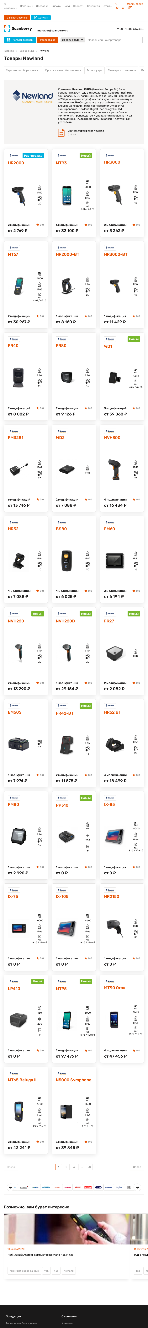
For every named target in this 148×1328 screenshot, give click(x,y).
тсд (46, 1276)
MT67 (13, 255)
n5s (56, 1276)
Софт (67, 6)
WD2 (60, 440)
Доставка (42, 6)
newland (69, 1276)
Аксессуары (95, 70)
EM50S (15, 716)
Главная (9, 50)
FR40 (13, 347)
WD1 (108, 348)
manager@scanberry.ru (52, 30)
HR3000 (113, 163)
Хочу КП (41, 17)
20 (89, 1172)
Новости (78, 6)
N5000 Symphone (67, 1086)
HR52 (13, 531)
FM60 (110, 531)
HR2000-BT (68, 255)
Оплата (56, 6)
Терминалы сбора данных (23, 70)
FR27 (109, 624)
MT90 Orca (115, 993)
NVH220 (17, 624)
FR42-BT (65, 716)
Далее (137, 1172)
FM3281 (16, 440)
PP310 (62, 809)
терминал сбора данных (24, 1276)
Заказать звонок (17, 17)
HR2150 (112, 901)
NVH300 (113, 440)
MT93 (62, 163)
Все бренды (26, 50)
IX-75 (13, 901)
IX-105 (63, 901)
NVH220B (66, 624)
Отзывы (108, 6)
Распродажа (47, 39)
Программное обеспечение (63, 70)
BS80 (62, 531)
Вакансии (26, 6)
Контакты (93, 6)
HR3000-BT (117, 255)
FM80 (14, 808)
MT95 (62, 993)
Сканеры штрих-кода (122, 70)
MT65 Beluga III (24, 1085)
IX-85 (110, 808)
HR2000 (16, 163)
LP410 (14, 993)
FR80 (61, 347)
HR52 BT (113, 716)
